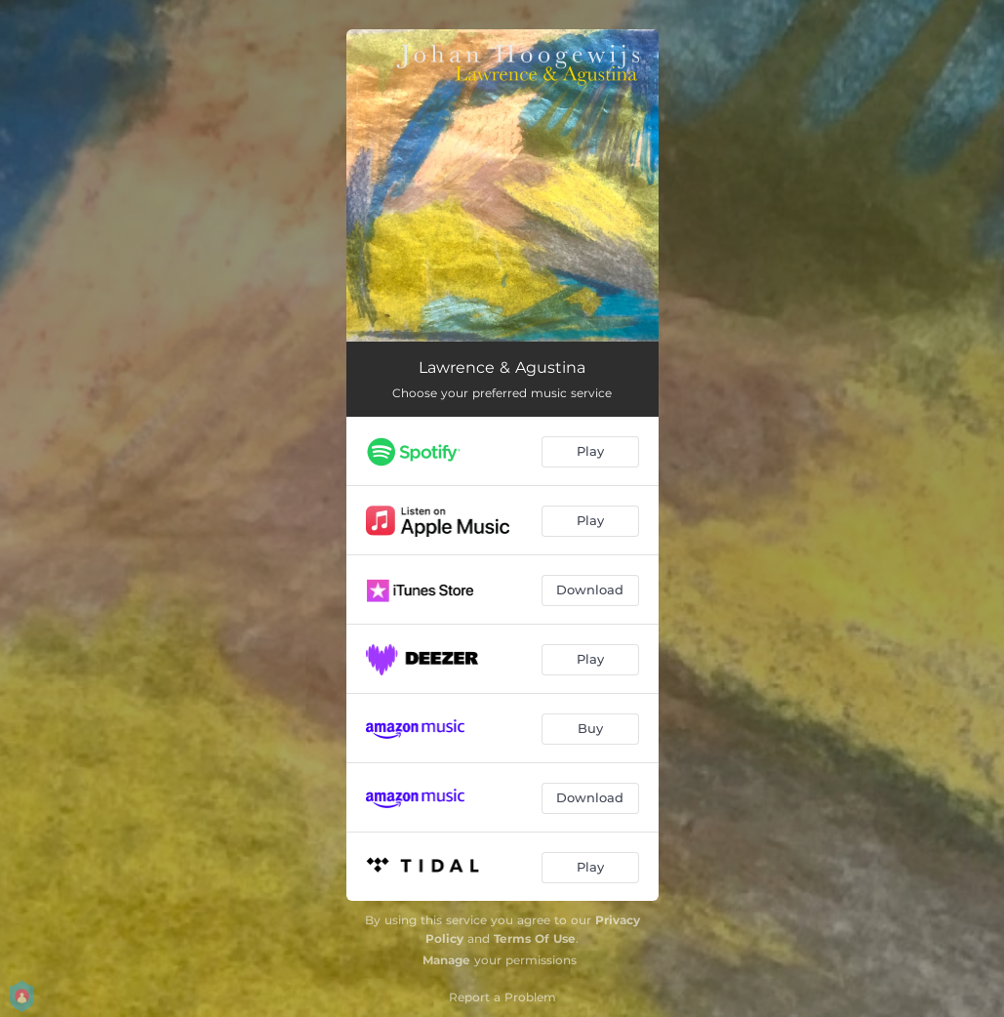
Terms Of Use (535, 938)
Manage (446, 960)
